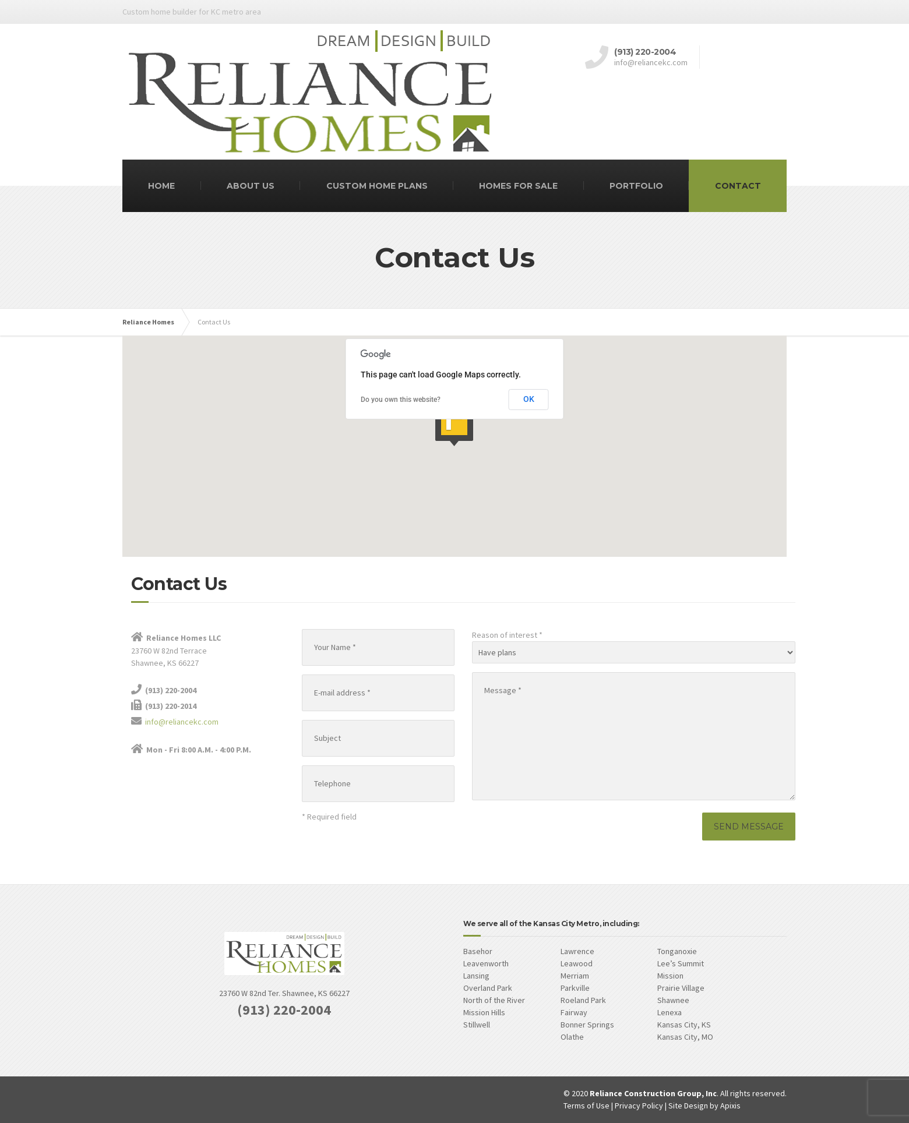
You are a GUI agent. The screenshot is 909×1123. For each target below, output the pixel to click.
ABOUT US (250, 186)
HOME (161, 186)
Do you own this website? (401, 399)
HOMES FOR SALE (518, 186)
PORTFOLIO (636, 186)
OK (528, 399)
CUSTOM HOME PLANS (377, 186)
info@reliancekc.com (182, 721)
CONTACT (738, 186)
